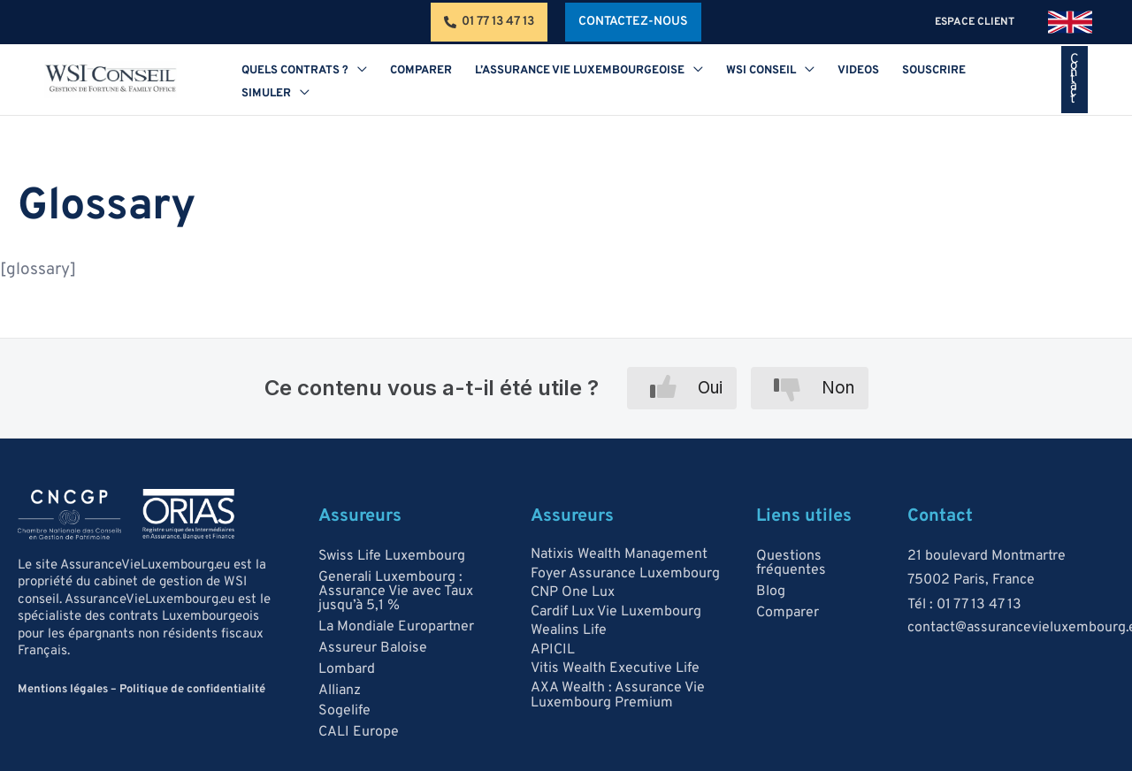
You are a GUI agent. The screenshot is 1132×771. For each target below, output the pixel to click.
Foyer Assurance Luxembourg (625, 574)
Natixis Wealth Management (619, 554)
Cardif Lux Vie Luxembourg (616, 612)
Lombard (346, 669)
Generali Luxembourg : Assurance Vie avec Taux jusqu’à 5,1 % (395, 592)
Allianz (339, 690)
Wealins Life (569, 631)
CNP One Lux (573, 592)
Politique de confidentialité (192, 690)
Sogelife (344, 712)
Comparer (787, 613)
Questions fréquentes (791, 563)
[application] (353, 82)
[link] (1070, 22)
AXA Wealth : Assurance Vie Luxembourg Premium (618, 696)
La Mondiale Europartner (396, 627)
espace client (978, 22)
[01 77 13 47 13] (489, 22)
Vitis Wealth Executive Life (615, 669)
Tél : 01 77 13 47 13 (964, 605)
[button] (633, 22)
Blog (770, 591)
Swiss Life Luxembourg (391, 556)
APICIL (553, 650)
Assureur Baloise (372, 648)
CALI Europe (358, 733)
